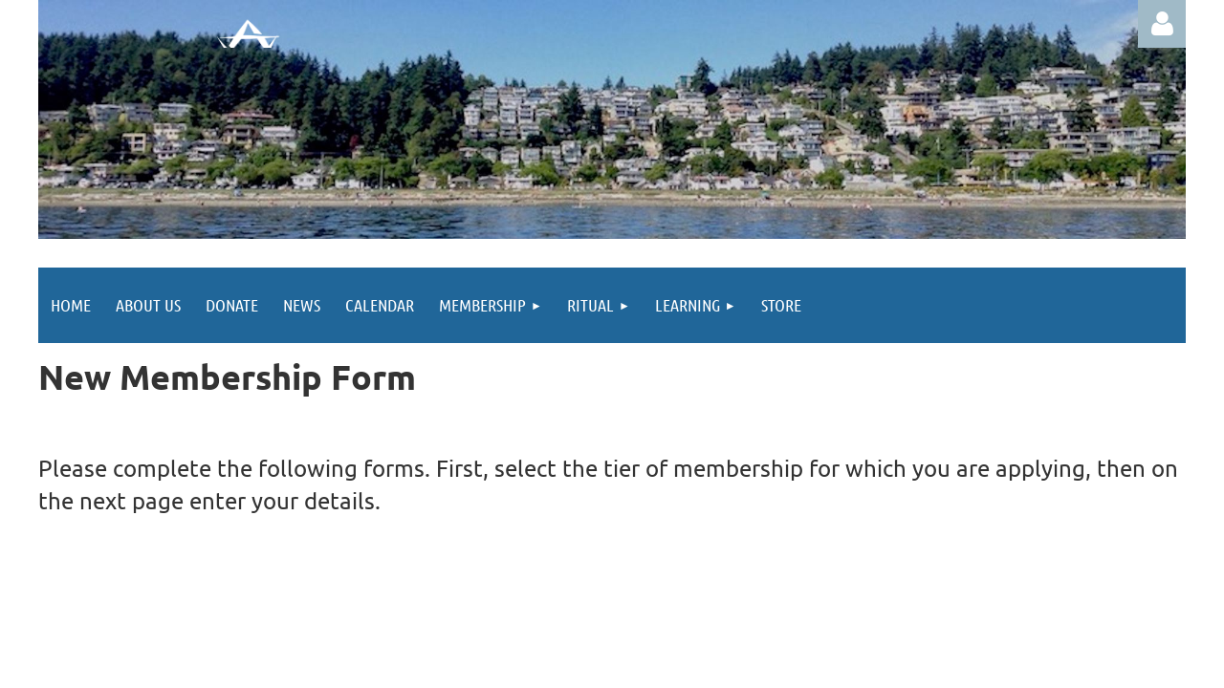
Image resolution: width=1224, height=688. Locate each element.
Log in (1162, 24)
